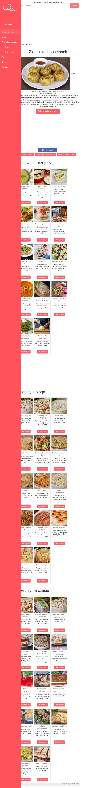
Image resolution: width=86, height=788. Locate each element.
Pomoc (5, 57)
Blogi (4, 62)
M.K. (83, 784)
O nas (4, 37)
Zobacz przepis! (30, 202)
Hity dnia (6, 47)
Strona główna (8, 32)
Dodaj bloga (7, 24)
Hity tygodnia (8, 52)
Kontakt (5, 67)
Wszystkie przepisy (10, 42)
